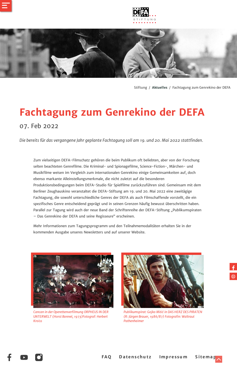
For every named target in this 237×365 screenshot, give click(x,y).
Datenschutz (135, 356)
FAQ (107, 356)
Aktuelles (159, 87)
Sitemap (206, 356)
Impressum (173, 356)
